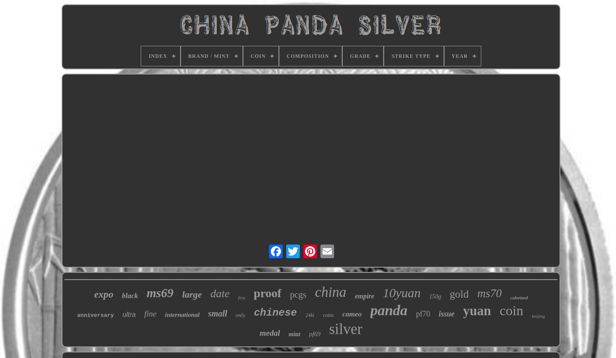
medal (270, 332)
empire (364, 296)
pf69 (315, 334)
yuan (477, 310)
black (130, 296)
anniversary (95, 315)
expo (103, 294)
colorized (519, 297)
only (240, 315)
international (182, 314)
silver (345, 329)
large (192, 294)
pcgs (298, 294)
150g (435, 296)
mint (295, 334)
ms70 (489, 293)
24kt (309, 315)
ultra (129, 314)
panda (389, 310)
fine (150, 313)
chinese (275, 313)
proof (267, 293)
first (241, 297)
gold (459, 294)
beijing (538, 316)
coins (328, 315)
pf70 (423, 314)
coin (511, 310)
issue (447, 314)
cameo (351, 314)
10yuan (402, 293)
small (217, 313)
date (220, 293)
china (330, 292)
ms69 (160, 293)
